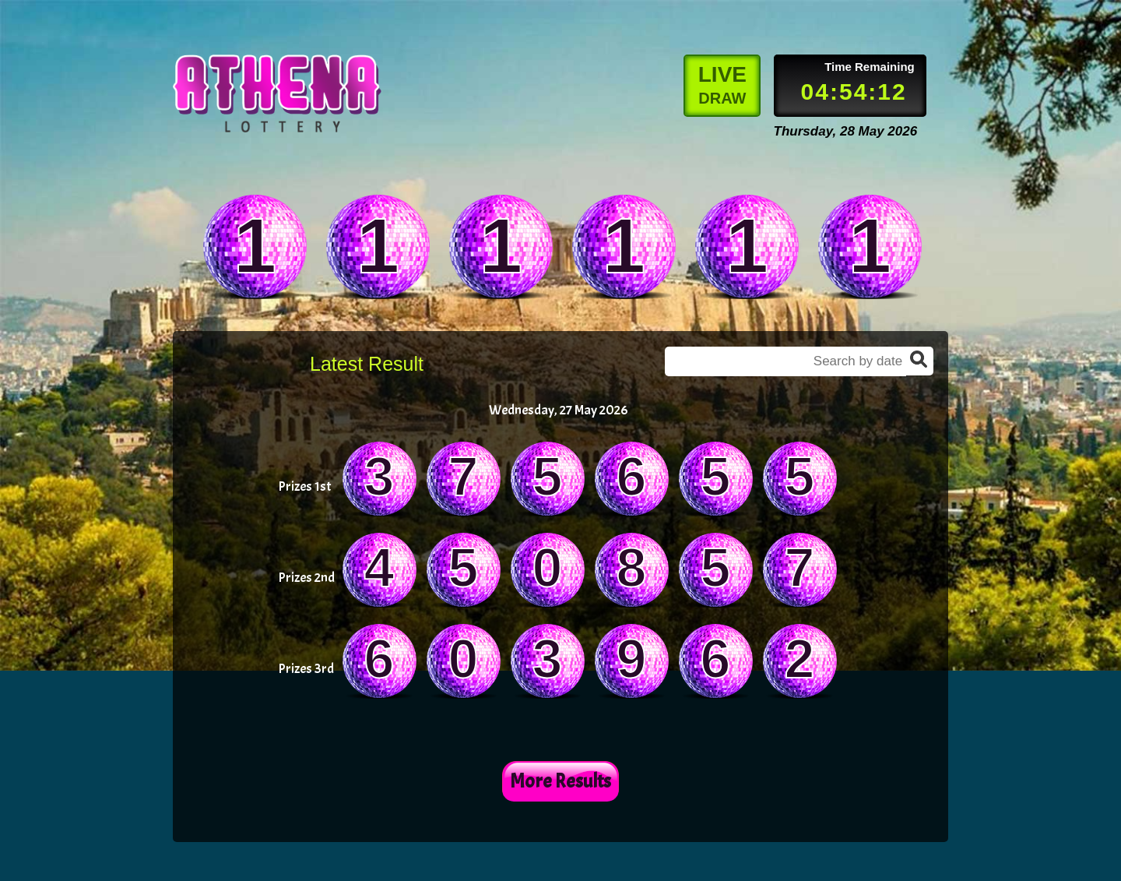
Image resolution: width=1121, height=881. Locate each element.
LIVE (722, 84)
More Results (560, 781)
